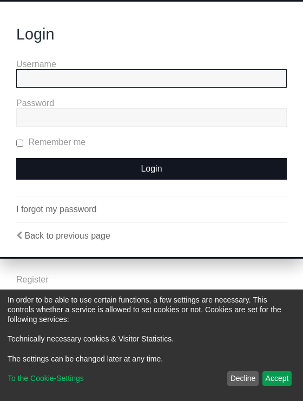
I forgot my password (56, 209)
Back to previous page (67, 235)
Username (36, 64)
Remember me (50, 142)
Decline (243, 378)
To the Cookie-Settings (46, 378)
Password (35, 103)
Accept (277, 378)
